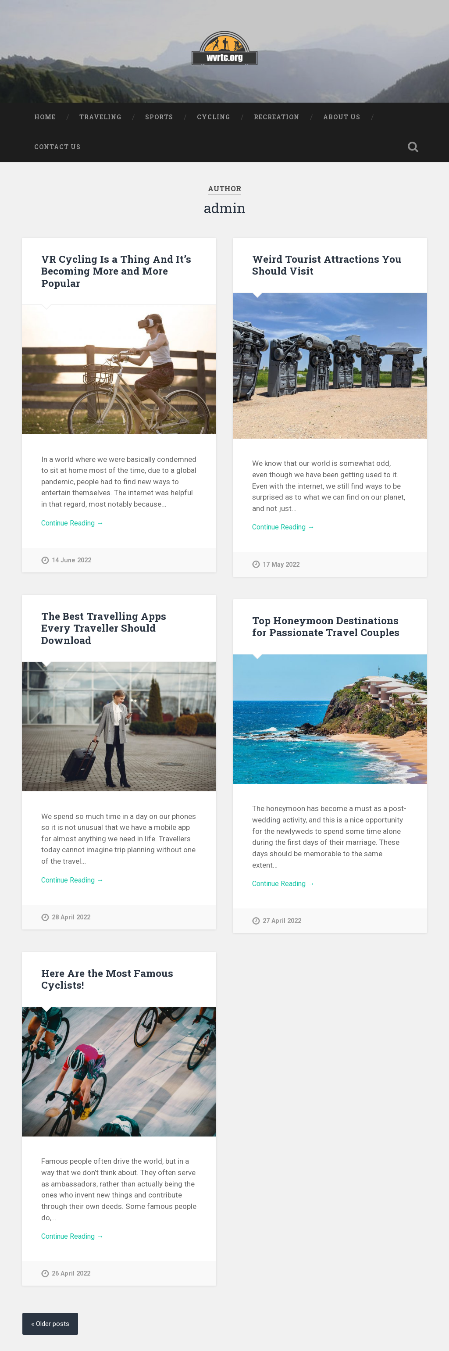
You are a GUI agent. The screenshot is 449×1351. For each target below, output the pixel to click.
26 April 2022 (71, 1276)
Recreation (276, 119)
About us (341, 119)
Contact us (57, 149)
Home (45, 119)
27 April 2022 (282, 924)
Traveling (100, 119)
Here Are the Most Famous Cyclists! (106, 980)
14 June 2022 (72, 563)
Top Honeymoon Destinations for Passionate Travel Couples (324, 627)
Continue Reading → (74, 525)
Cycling (213, 119)
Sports (159, 119)
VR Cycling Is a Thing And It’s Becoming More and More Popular (115, 272)
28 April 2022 (71, 920)
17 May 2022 (281, 567)
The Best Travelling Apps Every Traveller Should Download (103, 629)
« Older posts (52, 1326)
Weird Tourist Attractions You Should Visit (326, 266)
